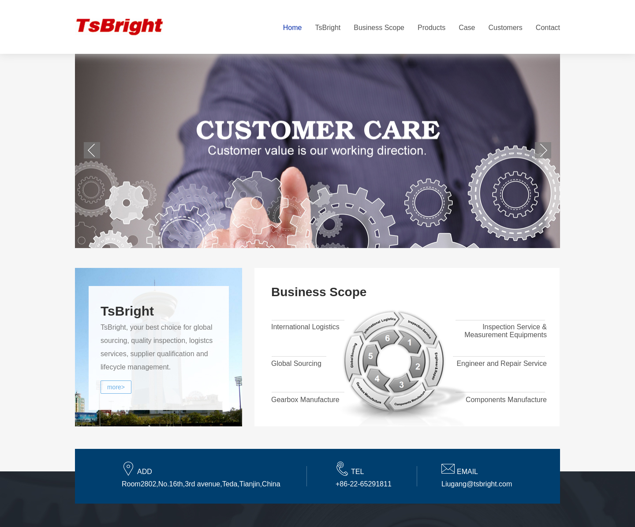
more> (116, 387)
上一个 (92, 150)
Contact (548, 27)
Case (467, 27)
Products (431, 27)
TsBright (327, 27)
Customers (506, 27)
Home (292, 27)
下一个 (543, 150)
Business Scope (379, 27)
